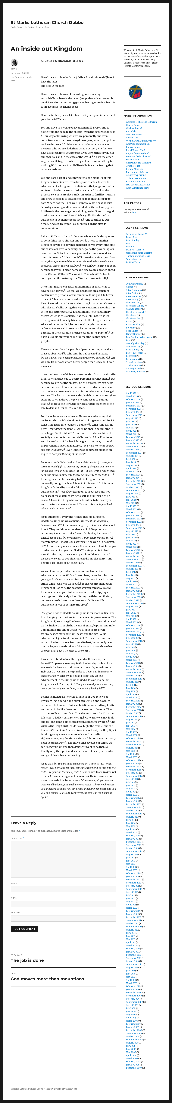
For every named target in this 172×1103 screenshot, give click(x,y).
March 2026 (132, 396)
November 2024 (134, 446)
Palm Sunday (132, 240)
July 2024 (130, 459)
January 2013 (132, 876)
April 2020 (131, 619)
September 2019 (134, 641)
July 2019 (130, 647)
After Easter (132, 293)
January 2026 (132, 402)
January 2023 (132, 515)
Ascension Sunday (135, 306)
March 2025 (132, 434)
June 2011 (130, 936)
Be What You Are (134, 262)
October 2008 (132, 1036)
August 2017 (132, 719)
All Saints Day (133, 302)
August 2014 (132, 817)
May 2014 (130, 826)
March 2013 (131, 870)
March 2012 (131, 908)
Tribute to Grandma (136, 178)
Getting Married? (134, 169)
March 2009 (132, 1021)
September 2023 (134, 490)
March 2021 (131, 584)
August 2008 (132, 1043)
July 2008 (130, 1046)
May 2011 (130, 939)
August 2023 (132, 493)
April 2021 (131, 581)
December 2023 (134, 481)
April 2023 (131, 506)
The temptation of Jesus (138, 256)
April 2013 (131, 867)
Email (14, 898)
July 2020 (130, 610)
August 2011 (132, 930)
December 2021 (133, 556)
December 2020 (134, 594)
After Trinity (132, 299)
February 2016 (133, 760)
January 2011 (132, 952)
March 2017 (131, 735)
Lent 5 (129, 243)
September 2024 (134, 453)
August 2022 (132, 531)
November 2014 (133, 807)
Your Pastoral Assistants (138, 185)
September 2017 (134, 716)
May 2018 (130, 691)
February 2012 (133, 911)
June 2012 (130, 898)
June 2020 (131, 613)
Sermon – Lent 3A (135, 250)
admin (14, 69)
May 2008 (131, 1052)
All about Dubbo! (134, 128)
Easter (129, 321)
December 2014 (133, 804)
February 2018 (133, 701)
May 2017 (130, 729)
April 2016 (131, 754)
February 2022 (133, 550)
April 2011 (130, 942)
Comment (17, 838)
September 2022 (134, 528)
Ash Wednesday (134, 309)
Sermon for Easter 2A (136, 234)
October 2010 (132, 961)
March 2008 (132, 1058)
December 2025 (134, 406)
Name (14, 883)
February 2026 (133, 399)
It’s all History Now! (135, 150)
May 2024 (131, 465)
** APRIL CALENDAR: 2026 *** (141, 141)
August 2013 (132, 854)
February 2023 (133, 512)
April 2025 (131, 431)
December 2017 (133, 707)
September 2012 (134, 889)
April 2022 (131, 544)
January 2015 (132, 801)
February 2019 (133, 663)
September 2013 (134, 851)
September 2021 (134, 566)
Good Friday (132, 331)
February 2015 (133, 798)
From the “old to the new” (138, 156)
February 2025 (133, 437)
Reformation (132, 359)
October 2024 (132, 449)
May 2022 (131, 540)
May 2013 (130, 864)
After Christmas (134, 290)
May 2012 (130, 901)
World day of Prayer (136, 371)
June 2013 (130, 861)
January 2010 (132, 989)
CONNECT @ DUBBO (136, 175)
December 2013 (133, 842)
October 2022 (132, 525)
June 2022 (131, 537)
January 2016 (132, 763)
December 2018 (133, 669)
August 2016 (132, 748)
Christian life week (135, 312)
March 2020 (132, 622)
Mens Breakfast (134, 134)
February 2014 (133, 835)
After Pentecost (133, 296)
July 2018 (130, 685)
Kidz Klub (130, 131)
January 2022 (132, 553)
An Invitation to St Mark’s (138, 163)
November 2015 (133, 770)
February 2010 (133, 986)
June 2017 (130, 726)
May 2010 (130, 977)
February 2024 (133, 475)
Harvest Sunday (134, 334)
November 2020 (134, 597)
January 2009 (132, 1027)
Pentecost (131, 356)
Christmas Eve (133, 318)
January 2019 (132, 666)
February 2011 (133, 948)
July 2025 (130, 421)
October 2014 (132, 810)
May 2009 (131, 1014)
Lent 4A (130, 246)
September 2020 (134, 603)
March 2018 (131, 697)
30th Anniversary (134, 284)
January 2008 (132, 1065)
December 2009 (134, 992)
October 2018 (132, 675)
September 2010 (134, 964)
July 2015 (130, 782)
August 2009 (132, 1005)
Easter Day (131, 237)
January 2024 (132, 478)
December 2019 (133, 631)
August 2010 (132, 967)
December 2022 (134, 519)
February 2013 (133, 873)
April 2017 (130, 732)
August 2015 (132, 779)
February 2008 (133, 1061)
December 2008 (134, 1030)
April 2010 (131, 980)
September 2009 (134, 1002)
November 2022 (134, 522)
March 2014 (131, 832)
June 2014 (130, 823)
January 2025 (132, 440)
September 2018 (134, 679)
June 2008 (131, 1049)
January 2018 (132, 704)
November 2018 (133, 672)
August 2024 (132, 456)
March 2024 (132, 471)
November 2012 (133, 883)
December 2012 (133, 879)
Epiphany (131, 328)
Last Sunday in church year (139, 337)
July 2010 (130, 970)
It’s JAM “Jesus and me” (137, 153)
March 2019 (131, 660)
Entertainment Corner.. (137, 172)
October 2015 (132, 773)
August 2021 (132, 569)
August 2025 (132, 418)
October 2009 (132, 999)
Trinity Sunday (133, 365)
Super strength (133, 259)
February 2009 (133, 1024)
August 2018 (132, 682)
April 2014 (131, 829)
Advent (129, 287)
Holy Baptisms (133, 159)
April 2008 (131, 1055)
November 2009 (134, 996)
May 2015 (130, 788)
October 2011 (132, 923)
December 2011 (133, 917)
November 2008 (134, 1033)
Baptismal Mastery (135, 181)
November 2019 (133, 635)
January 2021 (132, 591)
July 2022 (130, 534)
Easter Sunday (133, 324)
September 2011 (134, 926)
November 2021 (133, 559)
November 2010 (133, 958)
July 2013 (130, 857)
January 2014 (132, 839)
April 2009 (131, 1017)
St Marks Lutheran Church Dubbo (47, 22)
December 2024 (134, 443)
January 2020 (132, 628)
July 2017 (130, 722)
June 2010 (130, 974)
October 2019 (132, 638)
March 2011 (131, 945)
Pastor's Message (134, 353)
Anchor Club (132, 137)
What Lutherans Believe (137, 188)
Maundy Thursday (135, 343)
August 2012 (132, 892)
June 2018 (130, 688)
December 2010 (133, 955)
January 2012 (132, 914)
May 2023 (131, 503)
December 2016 (133, 741)
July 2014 (130, 820)
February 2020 (133, 625)
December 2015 (133, 766)
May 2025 (131, 427)
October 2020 (132, 600)
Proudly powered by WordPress (61, 1089)
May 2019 (130, 653)
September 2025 (134, 415)
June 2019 (130, 650)
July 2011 (130, 933)
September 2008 (134, 1039)
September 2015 (134, 776)
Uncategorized (133, 368)
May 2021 (130, 578)
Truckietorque (133, 166)
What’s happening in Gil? (138, 144)
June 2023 (131, 500)
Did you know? (133, 147)
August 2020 (132, 606)
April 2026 (131, 393)
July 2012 (130, 895)
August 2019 (132, 644)
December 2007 (134, 1068)
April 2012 (131, 905)
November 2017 (133, 710)
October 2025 (132, 412)
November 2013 (133, 845)
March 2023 (132, 509)
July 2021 (130, 572)
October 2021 (132, 562)
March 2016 (131, 757)
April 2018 (131, 694)
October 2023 (132, 487)
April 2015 (131, 792)
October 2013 (132, 848)
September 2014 (134, 813)
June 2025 (131, 424)
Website (16, 912)
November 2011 (133, 920)
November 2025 (133, 409)
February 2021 (133, 588)
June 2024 (131, 462)
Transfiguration (134, 362)
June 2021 (131, 575)
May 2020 (131, 616)
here (134, 212)
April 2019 (131, 657)
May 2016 (130, 751)
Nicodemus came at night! (139, 253)
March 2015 (131, 795)
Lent (128, 340)
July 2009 (130, 1008)
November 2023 (134, 484)
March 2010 (131, 983)
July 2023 (130, 497)
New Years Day (133, 346)
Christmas (131, 315)
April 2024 (131, 468)
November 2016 (133, 744)
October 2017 (132, 713)
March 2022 (132, 547)
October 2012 (132, 886)
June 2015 (130, 785)
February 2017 (133, 738)
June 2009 (131, 1011)
